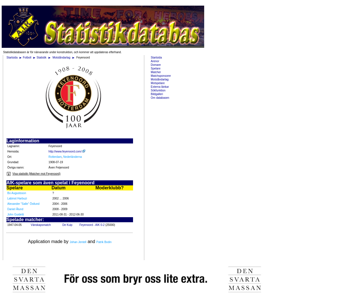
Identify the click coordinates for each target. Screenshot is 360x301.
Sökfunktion (158, 90)
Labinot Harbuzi (17, 198)
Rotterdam (55, 156)
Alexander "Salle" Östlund (23, 203)
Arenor (155, 61)
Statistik (41, 57)
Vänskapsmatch (41, 224)
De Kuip (67, 224)
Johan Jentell (78, 242)
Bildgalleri (157, 94)
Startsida (11, 57)
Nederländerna (72, 156)
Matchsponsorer (161, 75)
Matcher (156, 72)
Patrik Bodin (104, 242)
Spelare (155, 68)
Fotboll (27, 57)
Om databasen (160, 97)
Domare (156, 64)
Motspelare (158, 83)
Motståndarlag (62, 57)
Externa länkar (160, 86)
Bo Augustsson (16, 193)
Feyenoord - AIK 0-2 (92, 224)
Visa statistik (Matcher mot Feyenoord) (33, 173)
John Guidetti (15, 214)
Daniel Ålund (15, 209)
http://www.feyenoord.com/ (67, 151)
